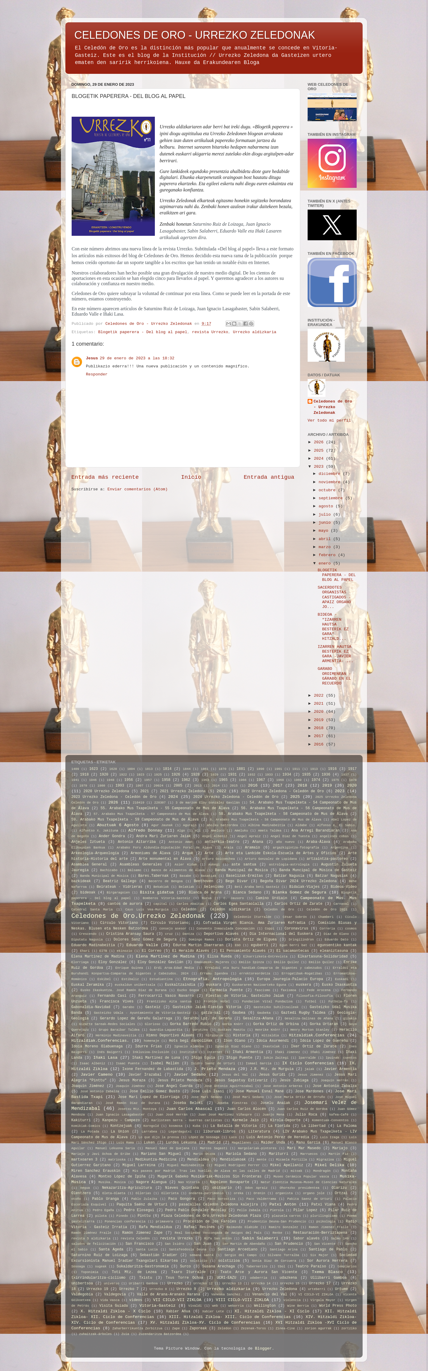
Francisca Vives (116, 1001)
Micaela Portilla (291, 1159)
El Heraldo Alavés (190, 951)
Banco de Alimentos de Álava (178, 870)
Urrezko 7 (129, 1289)
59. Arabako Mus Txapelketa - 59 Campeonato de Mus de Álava (135, 820)
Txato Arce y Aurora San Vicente (259, 1272)
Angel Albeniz (214, 836)
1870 (222, 769)
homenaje (151, 1041)
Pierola (277, 1210)
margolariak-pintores (257, 1148)
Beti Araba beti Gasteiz (257, 887)
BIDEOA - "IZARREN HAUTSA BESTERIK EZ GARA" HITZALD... (333, 626)
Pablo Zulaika (144, 1199)
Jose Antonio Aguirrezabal (228, 1086)
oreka (238, 1193)
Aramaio (252, 848)
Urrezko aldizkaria (254, 332)
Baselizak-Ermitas (244, 876)
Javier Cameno (97, 1074)
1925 (158, 774)
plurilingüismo (323, 1216)
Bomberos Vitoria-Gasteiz (166, 898)
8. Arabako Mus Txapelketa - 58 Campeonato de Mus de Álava (265, 819)
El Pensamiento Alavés (242, 951)
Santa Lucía (147, 1249)
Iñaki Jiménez (323, 1052)
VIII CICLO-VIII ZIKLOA (242, 1300)
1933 (269, 774)
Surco (185, 1266)
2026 (320, 442)
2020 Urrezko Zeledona (106, 791)
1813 (149, 769)
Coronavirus (296, 929)
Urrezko (174, 1283)
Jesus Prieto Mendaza (180, 1080)
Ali (198, 830)
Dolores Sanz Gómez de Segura (145, 940)
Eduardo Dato (336, 939)
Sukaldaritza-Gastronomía (143, 1266)
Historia (241, 1035)
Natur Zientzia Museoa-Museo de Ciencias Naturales (309, 1182)
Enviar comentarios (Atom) (138, 489)
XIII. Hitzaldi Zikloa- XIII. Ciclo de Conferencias (230, 1317)
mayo (325, 530)
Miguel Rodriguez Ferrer (237, 1165)
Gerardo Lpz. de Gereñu (207, 1018)
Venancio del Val (269, 1294)
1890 (260, 769)
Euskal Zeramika (87, 985)
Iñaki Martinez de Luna (156, 1058)
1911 (296, 769)
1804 (131, 769)
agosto (327, 506)
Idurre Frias (148, 1046)
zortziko (349, 1328)
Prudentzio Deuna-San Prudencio (277, 1221)
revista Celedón (135, 1238)
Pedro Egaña (103, 1210)
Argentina (339, 847)
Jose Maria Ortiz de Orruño (299, 1097)
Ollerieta (170, 1193)
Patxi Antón (282, 1204)
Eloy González (112, 962)
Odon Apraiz (256, 1188)
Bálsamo (134, 870)
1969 (298, 780)
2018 (320, 728)
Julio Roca (306, 1115)
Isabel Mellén (164, 1063)
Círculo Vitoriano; (171, 923)
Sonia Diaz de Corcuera (274, 1261)
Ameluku (241, 830)
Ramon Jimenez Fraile (328, 1227)
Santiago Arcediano (237, 1249)
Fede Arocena (319, 990)
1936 (326, 775)
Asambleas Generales (141, 864)
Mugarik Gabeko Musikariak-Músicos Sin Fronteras (210, 1177)
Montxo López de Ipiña (122, 1177)
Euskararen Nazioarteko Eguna (259, 985)
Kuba (196, 1126)
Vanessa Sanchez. (226, 1294)
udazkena (288, 1278)
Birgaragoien (118, 892)
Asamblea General (89, 864)
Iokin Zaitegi (276, 1058)
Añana (257, 842)
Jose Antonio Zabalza (335, 1086)
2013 (198, 785)
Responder (97, 374)
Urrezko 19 (97, 1289)
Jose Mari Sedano (206, 1097)
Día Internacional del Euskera (281, 934)
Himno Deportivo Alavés (170, 1035)
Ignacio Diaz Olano (233, 1046)
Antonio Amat (181, 842)
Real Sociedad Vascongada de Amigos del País (218, 1233)
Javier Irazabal (145, 1075)
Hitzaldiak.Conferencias (316, 1035)
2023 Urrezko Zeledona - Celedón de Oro (113, 797)
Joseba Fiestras (232, 1103)
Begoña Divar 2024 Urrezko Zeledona (298, 881)
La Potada (90, 1131)
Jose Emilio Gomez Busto (154, 1091)
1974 (315, 780)
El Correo (151, 951)
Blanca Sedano (247, 892)
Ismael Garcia (258, 1063)
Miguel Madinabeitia (185, 1165)
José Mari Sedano (248, 1097)
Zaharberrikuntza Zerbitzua (137, 1328)
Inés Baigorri (109, 1052)
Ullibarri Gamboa (329, 1278)
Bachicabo (108, 870)
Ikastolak (271, 1046)
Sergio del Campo (240, 1255)
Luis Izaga (329, 1137)
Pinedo (122, 1216)
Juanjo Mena (273, 1114)
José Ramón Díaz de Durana (133, 1103)
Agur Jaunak (162, 825)
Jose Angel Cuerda (174, 1086)
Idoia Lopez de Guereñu (324, 1041)
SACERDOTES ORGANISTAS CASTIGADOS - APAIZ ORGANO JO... (334, 597)
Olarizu (339, 1188)
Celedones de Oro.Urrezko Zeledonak (138, 916)
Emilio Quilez (286, 962)
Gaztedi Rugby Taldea (303, 1013)
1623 (93, 769)
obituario (222, 1188)
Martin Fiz (338, 1154)
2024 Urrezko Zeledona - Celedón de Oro (235, 797)
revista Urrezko (210, 332)
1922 (123, 774)
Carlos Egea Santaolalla (239, 904)
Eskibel (104, 979)
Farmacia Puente (226, 990)
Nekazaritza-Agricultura (127, 1188)
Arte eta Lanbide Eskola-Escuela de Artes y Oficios (280, 853)
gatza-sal (211, 1013)
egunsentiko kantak (337, 945)
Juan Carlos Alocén (246, 1109)
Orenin (259, 1193)
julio (326, 514)
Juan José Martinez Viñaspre (225, 1114)
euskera (303, 985)
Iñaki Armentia (248, 1052)
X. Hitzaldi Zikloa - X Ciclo (116, 1311)
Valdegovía (115, 1294)
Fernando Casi (111, 996)
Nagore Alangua (151, 1182)
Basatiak (208, 876)
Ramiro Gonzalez (283, 1227)
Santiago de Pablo (328, 1249)
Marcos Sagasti (213, 1148)
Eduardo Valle (142, 945)
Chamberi (326, 917)
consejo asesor (172, 928)
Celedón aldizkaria (230, 909)
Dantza (188, 934)
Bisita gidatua (157, 892)
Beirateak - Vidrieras (119, 887)
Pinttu (144, 1216)
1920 (104, 775)
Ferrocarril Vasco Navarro (166, 996)
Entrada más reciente (105, 477)
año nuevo (285, 842)
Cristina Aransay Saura (130, 934)
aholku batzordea (222, 825)
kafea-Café (338, 1114)
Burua (207, 898)
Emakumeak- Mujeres (211, 962)
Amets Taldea (269, 830)
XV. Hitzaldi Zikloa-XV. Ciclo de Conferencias (205, 1322)
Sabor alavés (306, 1238)
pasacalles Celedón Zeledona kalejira (218, 1204)
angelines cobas (334, 836)
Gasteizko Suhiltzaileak (276, 1007)
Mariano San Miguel (161, 1154)
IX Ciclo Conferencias (308, 1063)
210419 (138, 802)
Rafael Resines (199, 1227)
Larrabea (149, 1131)
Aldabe (301, 825)
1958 (166, 780)
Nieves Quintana (182, 1188)
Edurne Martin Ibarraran (198, 945)
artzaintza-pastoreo (327, 859)
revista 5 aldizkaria (91, 1238)
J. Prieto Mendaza (214, 1069)
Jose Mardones (309, 1091)
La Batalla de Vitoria (233, 1126)
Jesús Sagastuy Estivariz (241, 1080)
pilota (101, 1216)
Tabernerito (257, 1266)
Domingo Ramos (201, 939)
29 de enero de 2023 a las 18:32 (137, 358)
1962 (186, 780)
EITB (103, 951)
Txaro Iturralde (188, 1272)
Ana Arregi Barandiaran (316, 831)
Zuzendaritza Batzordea (160, 1334)
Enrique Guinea (129, 968)
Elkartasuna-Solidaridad (323, 956)
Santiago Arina (284, 1249)
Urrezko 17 (320, 1283)
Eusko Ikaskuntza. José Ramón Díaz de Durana (123, 990)
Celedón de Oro (279, 909)
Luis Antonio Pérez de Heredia (277, 1137)
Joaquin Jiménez (87, 1086)
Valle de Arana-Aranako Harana (168, 1294)
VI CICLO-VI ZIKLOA (315, 1294)
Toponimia (89, 1272)
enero (326, 563)
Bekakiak (161, 887)
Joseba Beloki (188, 1103)
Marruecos (308, 1154)
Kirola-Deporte (285, 1120)
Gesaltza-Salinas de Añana (308, 1018)
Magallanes (241, 1142)
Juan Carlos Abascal (189, 1109)
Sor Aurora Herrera (327, 1261)
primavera (164, 1221)
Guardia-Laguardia (166, 1030)
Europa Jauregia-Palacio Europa (290, 979)
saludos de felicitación (93, 1244)
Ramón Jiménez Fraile (91, 1233)
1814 (167, 769)
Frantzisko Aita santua (169, 1001)
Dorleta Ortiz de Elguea (251, 940)
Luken (149, 1143)
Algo (181, 830)
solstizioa (229, 1261)
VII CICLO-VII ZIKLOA (177, 1300)
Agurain (189, 825)
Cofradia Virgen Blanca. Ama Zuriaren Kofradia (254, 923)
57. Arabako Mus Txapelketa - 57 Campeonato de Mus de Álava (151, 814)
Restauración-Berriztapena (320, 1233)
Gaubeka (263, 1013)
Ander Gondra (112, 836)
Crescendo (87, 934)
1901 (278, 769)
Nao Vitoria (188, 1182)
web (215, 1306)
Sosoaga (78, 1266)
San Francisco (140, 1244)
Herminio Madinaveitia (116, 1035)
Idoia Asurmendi (272, 1041)
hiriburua (214, 1035)
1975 (335, 780)
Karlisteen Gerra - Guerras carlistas (186, 1120)
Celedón (188, 909)
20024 (158, 785)
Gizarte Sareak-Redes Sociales (107, 1024)
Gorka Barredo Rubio (190, 1024)
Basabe (185, 876)
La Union (120, 1132)
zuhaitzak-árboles (95, 1334)
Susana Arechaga (218, 1266)
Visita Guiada (113, 1306)
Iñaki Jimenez (287, 1052)
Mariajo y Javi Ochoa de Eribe (100, 1154)
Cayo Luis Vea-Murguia (147, 909)
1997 (139, 785)
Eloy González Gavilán (160, 962)
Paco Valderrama (261, 1199)
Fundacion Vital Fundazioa (267, 1001)
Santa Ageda (111, 1249)
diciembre (331, 474)
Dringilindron (301, 939)
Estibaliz (130, 979)
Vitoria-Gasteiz (157, 1305)
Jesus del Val (234, 1075)
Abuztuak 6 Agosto (118, 825)
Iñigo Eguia (203, 1058)
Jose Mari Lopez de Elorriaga (149, 1097)
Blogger (263, 1348)
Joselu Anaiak (275, 1103)
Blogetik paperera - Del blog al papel (142, 332)
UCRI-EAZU (226, 1278)
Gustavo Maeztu (231, 1030)
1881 (241, 769)
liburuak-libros (219, 1132)
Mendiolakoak (233, 1160)
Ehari (84, 951)
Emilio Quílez (321, 962)
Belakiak (186, 887)
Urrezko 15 (290, 1283)
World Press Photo (338, 1306)
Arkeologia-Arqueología (95, 853)
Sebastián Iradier (158, 1255)
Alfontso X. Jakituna (98, 830)
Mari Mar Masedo (304, 1148)
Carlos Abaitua (190, 904)
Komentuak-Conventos (330, 1120)
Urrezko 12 (203, 1283)
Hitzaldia (270, 1035)
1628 (113, 769)
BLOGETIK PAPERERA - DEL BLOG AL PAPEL (337, 575)
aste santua (244, 864)
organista (284, 1193)
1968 (280, 780)
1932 (251, 774)
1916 (332, 769)
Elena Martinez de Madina (97, 956)
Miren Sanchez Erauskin (95, 1171)
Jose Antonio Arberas (283, 1086)
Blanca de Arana (205, 892)
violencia (291, 1300)
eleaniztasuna (334, 951)
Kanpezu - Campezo (121, 1120)
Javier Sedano (190, 1074)
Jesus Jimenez (310, 1075)
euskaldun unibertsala (135, 985)
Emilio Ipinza (251, 962)
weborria (236, 1306)
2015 (234, 785)
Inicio (191, 477)
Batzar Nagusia (289, 876)
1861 (204, 769)
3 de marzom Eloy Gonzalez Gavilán (208, 802)
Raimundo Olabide (242, 1227)
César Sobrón (295, 917)
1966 (242, 780)
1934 (286, 775)
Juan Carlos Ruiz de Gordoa (302, 1109)
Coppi (269, 928)
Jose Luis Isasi (207, 1091)
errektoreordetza (254, 973)
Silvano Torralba (283, 1255)
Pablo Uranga (105, 1199)
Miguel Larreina (138, 1165)
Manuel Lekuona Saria (115, 1148)
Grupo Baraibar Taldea (119, 1030)
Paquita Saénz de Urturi (142, 1204)
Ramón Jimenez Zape (142, 1233)
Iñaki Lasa (105, 1057)
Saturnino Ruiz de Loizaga (99, 1255)
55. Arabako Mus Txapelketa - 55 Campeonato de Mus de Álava (164, 808)
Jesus (92, 358)
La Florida (279, 1126)
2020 (320, 711)
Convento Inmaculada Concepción (225, 928)
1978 (353, 780)
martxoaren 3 (84, 1160)
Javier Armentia (340, 1069)
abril (326, 539)
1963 (205, 780)
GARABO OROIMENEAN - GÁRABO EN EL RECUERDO (334, 676)
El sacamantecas (292, 951)
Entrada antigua (269, 477)
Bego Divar (237, 881)
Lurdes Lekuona (181, 1143)
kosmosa (175, 1126)
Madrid (214, 1143)
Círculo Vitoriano (119, 923)
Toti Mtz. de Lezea (134, 1272)
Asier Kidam (185, 864)
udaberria (258, 1278)
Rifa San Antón (218, 1238)
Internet (214, 1052)
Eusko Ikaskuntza (339, 985)
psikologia (326, 1221)
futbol (311, 1001)
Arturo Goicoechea (218, 859)
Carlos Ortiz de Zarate (298, 904)
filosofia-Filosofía (314, 996)
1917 (352, 769)
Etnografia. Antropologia (212, 979)
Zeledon (224, 1328)
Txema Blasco (327, 1272)
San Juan (203, 1244)
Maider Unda (273, 1143)
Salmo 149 (340, 1238)
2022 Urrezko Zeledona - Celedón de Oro (282, 791)
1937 (345, 774)
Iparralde (307, 1058)
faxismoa (288, 990)
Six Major (319, 1255)
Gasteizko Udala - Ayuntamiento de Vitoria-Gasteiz (142, 1013)
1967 (261, 780)
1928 (195, 775)
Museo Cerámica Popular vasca (301, 1176)
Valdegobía (82, 1294)
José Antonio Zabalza (99, 1091)
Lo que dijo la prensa (159, 1137)
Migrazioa (325, 1159)
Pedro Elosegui (139, 1210)
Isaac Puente (128, 1063)
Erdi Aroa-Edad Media (174, 968)
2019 (320, 720)
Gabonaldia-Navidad (90, 1007)
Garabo (128, 1007)
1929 (214, 774)
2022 (320, 695)
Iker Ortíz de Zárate (314, 1046)
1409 (75, 769)
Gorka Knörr (232, 1024)
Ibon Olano (234, 1041)
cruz (169, 934)
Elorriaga (80, 962)
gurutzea (200, 1030)
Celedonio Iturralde (252, 917)
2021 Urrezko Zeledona (183, 791)
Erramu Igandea (214, 973)
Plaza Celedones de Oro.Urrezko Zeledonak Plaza (211, 1216)
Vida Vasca (109, 1300)
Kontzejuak (121, 1126)
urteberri (316, 1289)
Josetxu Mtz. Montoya (137, 1109)
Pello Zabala (248, 1210)
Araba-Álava (318, 842)
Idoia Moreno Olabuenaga (97, 1046)
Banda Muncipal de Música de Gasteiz (318, 870)
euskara (213, 985)
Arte (209, 853)
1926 (175, 775)
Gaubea (239, 1013)
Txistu (145, 1278)
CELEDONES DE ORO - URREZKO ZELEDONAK (194, 35)
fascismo (262, 990)
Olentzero (81, 1193)
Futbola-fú (338, 1001)
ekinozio (124, 951)
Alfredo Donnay (145, 830)
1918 (84, 775)
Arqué (187, 853)
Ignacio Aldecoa (189, 1046)
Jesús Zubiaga (294, 1080)
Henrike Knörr (267, 1030)
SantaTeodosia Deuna (188, 1249)
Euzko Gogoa (188, 990)
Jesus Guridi (272, 1075)
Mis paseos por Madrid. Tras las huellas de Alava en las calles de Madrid (206, 1171)
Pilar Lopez (305, 1210)
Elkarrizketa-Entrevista (265, 956)
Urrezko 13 (232, 1283)
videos (135, 1300)
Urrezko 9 (186, 1289)
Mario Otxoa (204, 1154)
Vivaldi (195, 1306)
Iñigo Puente (239, 1058)
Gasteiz (152, 1007)
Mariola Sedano (241, 1154)
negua (85, 1188)
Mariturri (278, 1154)
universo (111, 1283)
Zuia (125, 1334)
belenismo (214, 887)
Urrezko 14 (260, 1283)
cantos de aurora (125, 904)
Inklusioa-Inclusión (151, 1052)
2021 (320, 703)
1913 (314, 769)
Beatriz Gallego (119, 881)
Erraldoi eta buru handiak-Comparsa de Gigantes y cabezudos (263, 968)
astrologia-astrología (289, 864)
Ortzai (341, 1193)
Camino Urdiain (271, 898)
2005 (178, 786)
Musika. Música (112, 1182)
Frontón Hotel (217, 1001)
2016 (320, 744)
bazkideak (81, 881)
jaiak (309, 1069)
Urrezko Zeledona (279, 1289)
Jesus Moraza (132, 1080)
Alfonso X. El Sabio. (337, 825)
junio (326, 522)
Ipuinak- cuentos (341, 1058)
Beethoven (203, 881)
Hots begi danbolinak (191, 1041)
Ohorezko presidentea (300, 1188)
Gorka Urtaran (324, 1024)
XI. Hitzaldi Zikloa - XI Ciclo (272, 1311)
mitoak (296, 1171)
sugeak (101, 1266)
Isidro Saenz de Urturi (213, 1063)
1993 (119, 786)
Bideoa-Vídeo (344, 887)
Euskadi (341, 979)
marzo (326, 547)
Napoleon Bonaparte (229, 1182)
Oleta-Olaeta (113, 1193)
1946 (93, 780)
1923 (140, 774)
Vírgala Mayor (322, 1300)
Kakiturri (81, 1120)
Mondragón (322, 1171)
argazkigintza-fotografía (296, 847)
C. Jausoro (234, 898)
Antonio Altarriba (137, 842)
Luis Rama (125, 1142)
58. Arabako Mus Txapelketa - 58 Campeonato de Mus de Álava (283, 814)
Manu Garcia (308, 1143)
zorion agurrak (318, 1328)
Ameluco (217, 830)
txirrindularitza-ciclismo (98, 1278)
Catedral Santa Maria (92, 909)
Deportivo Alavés (221, 934)
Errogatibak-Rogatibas (302, 973)
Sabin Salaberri (260, 1238)
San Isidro (174, 1244)
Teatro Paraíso (310, 1266)
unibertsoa (82, 1283)
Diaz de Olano (336, 934)
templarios (347, 1266)
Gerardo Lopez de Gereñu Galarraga (136, 1018)
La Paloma (347, 1126)
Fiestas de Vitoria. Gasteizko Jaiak (245, 996)
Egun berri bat (293, 945)
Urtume (341, 1289)
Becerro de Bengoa (166, 881)
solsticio (198, 1261)
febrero (328, 555)
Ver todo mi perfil (329, 420)
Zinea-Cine (285, 1328)
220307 (160, 802)
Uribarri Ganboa (143, 1283)
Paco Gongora (181, 1199)
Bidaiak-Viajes (304, 887)
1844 (187, 769)
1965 (223, 780)
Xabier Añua (178, 1311)
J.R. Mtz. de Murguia (272, 1069)
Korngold (151, 1126)
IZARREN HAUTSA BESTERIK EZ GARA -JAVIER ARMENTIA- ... (335, 654)
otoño (76, 1199)
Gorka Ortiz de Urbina (276, 1024)
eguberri (259, 945)
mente (261, 1159)
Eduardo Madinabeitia (93, 945)
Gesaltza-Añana (258, 1018)
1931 (232, 775)
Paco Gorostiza (221, 1199)
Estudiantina (161, 979)
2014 (216, 785)
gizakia (350, 1018)
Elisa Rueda (219, 956)
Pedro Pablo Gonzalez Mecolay (195, 1210)
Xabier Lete (213, 1311)
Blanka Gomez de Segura (299, 892)
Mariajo (339, 1148)
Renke (277, 1233)
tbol (281, 1266)
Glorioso (152, 1024)
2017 (320, 736)
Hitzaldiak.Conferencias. (100, 1040)
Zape (176, 1328)
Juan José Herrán (171, 1114)
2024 (320, 458)
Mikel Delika (329, 1165)
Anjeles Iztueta (88, 842)
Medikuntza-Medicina (155, 1160)
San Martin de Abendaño (243, 1244)
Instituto (188, 1052)
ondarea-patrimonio (206, 1193)
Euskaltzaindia (180, 985)
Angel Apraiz (249, 836)
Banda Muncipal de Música (241, 870)
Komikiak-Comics (85, 1126)
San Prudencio (289, 1244)
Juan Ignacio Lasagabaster (120, 1114)
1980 (101, 785)
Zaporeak (198, 1328)
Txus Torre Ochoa (184, 1278)
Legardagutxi (180, 1131)
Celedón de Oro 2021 (326, 909)
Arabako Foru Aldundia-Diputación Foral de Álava (164, 847)
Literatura (259, 1132)
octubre (328, 490)
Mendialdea (198, 1160)
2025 (320, 450)
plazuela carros (286, 1216)
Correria (327, 928)
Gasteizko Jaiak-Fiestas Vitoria (207, 1007)
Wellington (265, 1306)
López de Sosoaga (203, 1137)
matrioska (116, 1159)
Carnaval (341, 904)
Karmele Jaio (245, 1120)
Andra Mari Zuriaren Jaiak (163, 836)
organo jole (313, 1193)
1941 (75, 780)
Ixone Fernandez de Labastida (152, 1069)
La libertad (313, 1126)
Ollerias (143, 1193)
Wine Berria (298, 1306)
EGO (237, 945)
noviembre (331, 482)
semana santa (201, 1255)
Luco (233, 1137)
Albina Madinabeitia (266, 825)
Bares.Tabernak (153, 876)
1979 (83, 785)
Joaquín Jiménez (130, 1086)
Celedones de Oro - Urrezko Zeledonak (333, 407)
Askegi (214, 864)
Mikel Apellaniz (286, 1165)
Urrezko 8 (158, 1289)
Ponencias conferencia (125, 1221)
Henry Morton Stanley (309, 1030)
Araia (228, 847)
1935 (306, 775)
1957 (148, 780)
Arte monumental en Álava (165, 859)
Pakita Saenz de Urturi (309, 1199)
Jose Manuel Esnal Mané (259, 1091)
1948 (110, 780)
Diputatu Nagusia (87, 939)
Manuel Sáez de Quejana (167, 1148)
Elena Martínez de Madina (165, 956)
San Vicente (325, 1244)
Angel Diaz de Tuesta (290, 836)
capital (160, 904)
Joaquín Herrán (334, 1080)
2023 (320, 466)
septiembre (332, 498)
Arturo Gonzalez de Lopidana (271, 859)
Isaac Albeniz (92, 1063)
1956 (128, 780)
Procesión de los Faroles (209, 1221)
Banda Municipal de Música (104, 876)
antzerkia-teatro (222, 842)
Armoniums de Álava (151, 853)
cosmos (351, 928)
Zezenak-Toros (253, 1328)
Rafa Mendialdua (155, 1227)
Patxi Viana (323, 1204)
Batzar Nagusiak (331, 876)
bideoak (87, 892)
